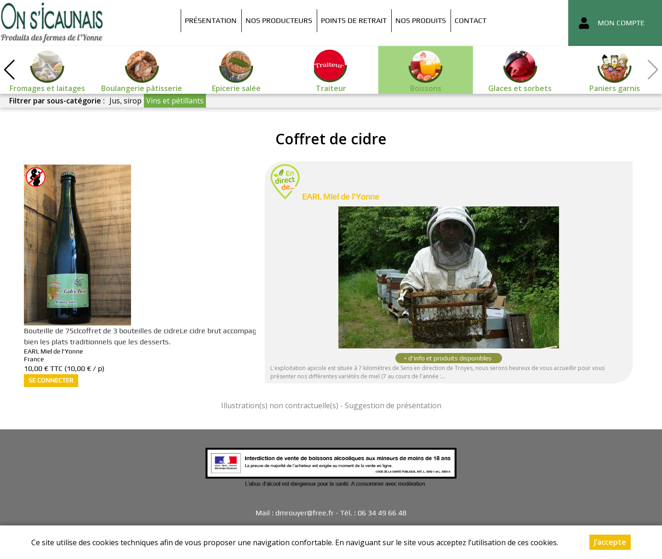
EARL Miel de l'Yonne (340, 196)
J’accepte (610, 542)
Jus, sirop (125, 101)
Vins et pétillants (175, 101)
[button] (9, 70)
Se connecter (51, 380)
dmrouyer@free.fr (304, 512)
